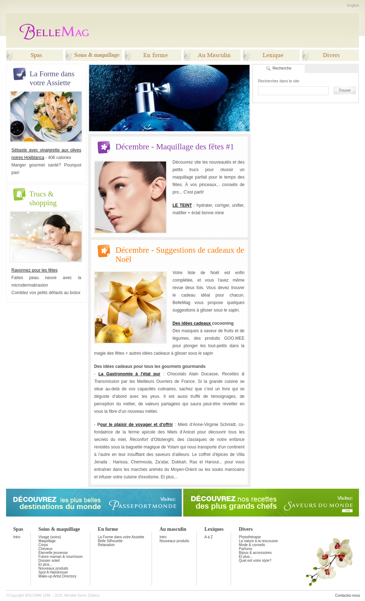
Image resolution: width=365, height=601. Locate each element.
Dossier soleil (49, 561)
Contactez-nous (347, 595)
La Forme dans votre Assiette (121, 537)
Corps (43, 545)
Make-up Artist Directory (57, 576)
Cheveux (45, 549)
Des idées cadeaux (192, 323)
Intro (16, 537)
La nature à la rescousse (258, 541)
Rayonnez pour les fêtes (34, 270)
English (353, 5)
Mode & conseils (252, 545)
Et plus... (45, 564)
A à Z (209, 537)
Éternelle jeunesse (53, 553)
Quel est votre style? (255, 561)
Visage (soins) (49, 537)
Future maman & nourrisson (60, 557)
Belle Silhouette (110, 541)
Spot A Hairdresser (53, 572)
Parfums (245, 549)
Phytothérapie (250, 537)
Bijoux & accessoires (255, 553)
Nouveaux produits (53, 568)
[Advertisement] (228, 30)
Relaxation (106, 545)
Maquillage (47, 541)
